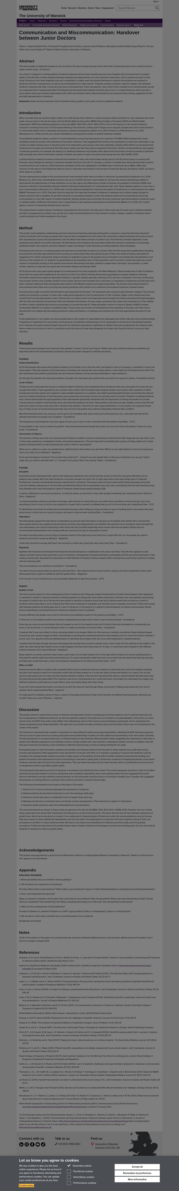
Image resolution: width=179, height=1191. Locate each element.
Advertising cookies (80, 1177)
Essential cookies (79, 1165)
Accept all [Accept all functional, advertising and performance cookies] (137, 1166)
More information (137, 1179)
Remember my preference (137, 1173)
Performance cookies (81, 1183)
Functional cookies (80, 1171)
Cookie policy (26, 1185)
